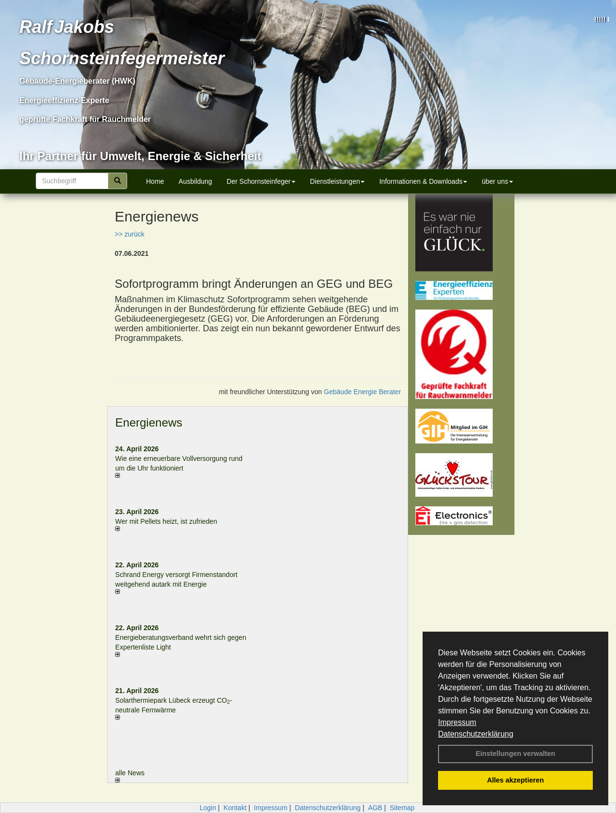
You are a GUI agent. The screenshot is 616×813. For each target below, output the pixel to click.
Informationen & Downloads (423, 181)
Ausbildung (195, 181)
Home (155, 181)
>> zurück (129, 234)
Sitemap (402, 808)
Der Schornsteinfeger (261, 181)
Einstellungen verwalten (516, 753)
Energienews (148, 422)
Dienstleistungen (337, 181)
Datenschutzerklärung (475, 734)
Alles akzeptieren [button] (515, 780)
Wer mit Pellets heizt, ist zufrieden (166, 521)
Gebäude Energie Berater (362, 392)
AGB (375, 808)
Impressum (457, 722)
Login (208, 808)
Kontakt (234, 808)
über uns (497, 181)
